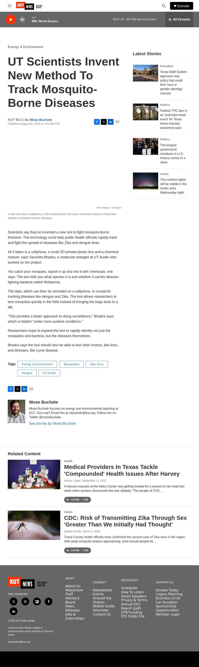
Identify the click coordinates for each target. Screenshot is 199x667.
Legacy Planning (169, 594)
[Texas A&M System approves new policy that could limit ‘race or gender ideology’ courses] (145, 73)
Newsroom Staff (74, 592)
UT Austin (49, 373)
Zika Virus (97, 364)
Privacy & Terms (134, 600)
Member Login (168, 614)
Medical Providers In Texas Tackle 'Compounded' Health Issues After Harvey (122, 470)
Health (68, 461)
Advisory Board (72, 600)
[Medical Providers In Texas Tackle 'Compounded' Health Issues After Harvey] (34, 474)
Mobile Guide (104, 606)
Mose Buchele (41, 120)
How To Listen (132, 592)
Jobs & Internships (74, 616)
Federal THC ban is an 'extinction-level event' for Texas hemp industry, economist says (173, 119)
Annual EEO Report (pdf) (131, 606)
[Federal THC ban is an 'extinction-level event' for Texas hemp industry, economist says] (145, 112)
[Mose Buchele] (16, 411)
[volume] (22, 19)
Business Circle (168, 598)
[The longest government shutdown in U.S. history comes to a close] (145, 146)
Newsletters (102, 590)
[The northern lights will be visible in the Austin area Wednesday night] (145, 181)
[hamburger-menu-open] (9, 6)
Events (98, 594)
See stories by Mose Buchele (52, 423)
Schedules (129, 588)
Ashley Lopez (72, 480)
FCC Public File (133, 616)
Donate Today (167, 590)
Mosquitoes (72, 364)
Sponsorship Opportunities (167, 608)
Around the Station (102, 600)
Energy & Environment (25, 47)
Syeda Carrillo (72, 531)
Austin (164, 173)
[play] (11, 19)
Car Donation (167, 602)
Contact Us (102, 614)
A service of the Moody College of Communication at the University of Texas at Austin (30, 631)
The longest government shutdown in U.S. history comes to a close (172, 153)
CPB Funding (131, 612)
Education (166, 66)
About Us (73, 586)
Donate (183, 6)
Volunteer (101, 610)
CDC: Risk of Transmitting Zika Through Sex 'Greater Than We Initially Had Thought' (125, 521)
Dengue (27, 373)
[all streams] (179, 19)
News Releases (72, 608)
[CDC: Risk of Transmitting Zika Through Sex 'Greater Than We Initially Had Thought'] (34, 525)
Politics (165, 104)
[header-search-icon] (164, 6)
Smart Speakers (134, 596)
